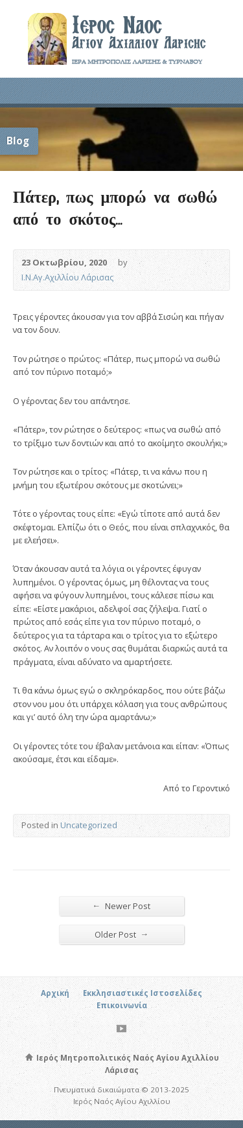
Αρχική (55, 993)
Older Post (122, 934)
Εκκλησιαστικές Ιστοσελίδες (142, 993)
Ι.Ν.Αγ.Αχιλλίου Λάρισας (67, 277)
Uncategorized (88, 825)
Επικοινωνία (122, 1005)
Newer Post (122, 905)
